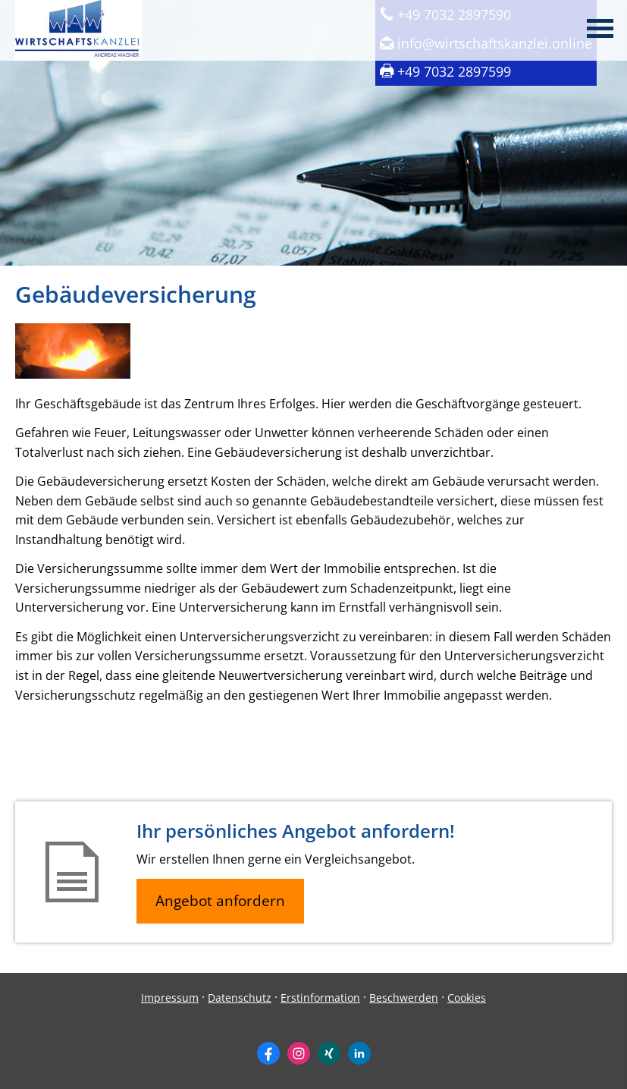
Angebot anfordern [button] (220, 901)
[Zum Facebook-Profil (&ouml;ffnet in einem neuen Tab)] (268, 1053)
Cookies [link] (466, 997)
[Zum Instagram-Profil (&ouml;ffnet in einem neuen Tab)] (298, 1053)
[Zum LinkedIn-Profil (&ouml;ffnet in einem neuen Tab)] (359, 1053)
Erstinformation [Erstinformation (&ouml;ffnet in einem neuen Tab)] (320, 997)
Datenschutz (239, 997)
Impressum (170, 997)
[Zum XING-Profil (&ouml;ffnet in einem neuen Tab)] (329, 1053)
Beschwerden (403, 997)
